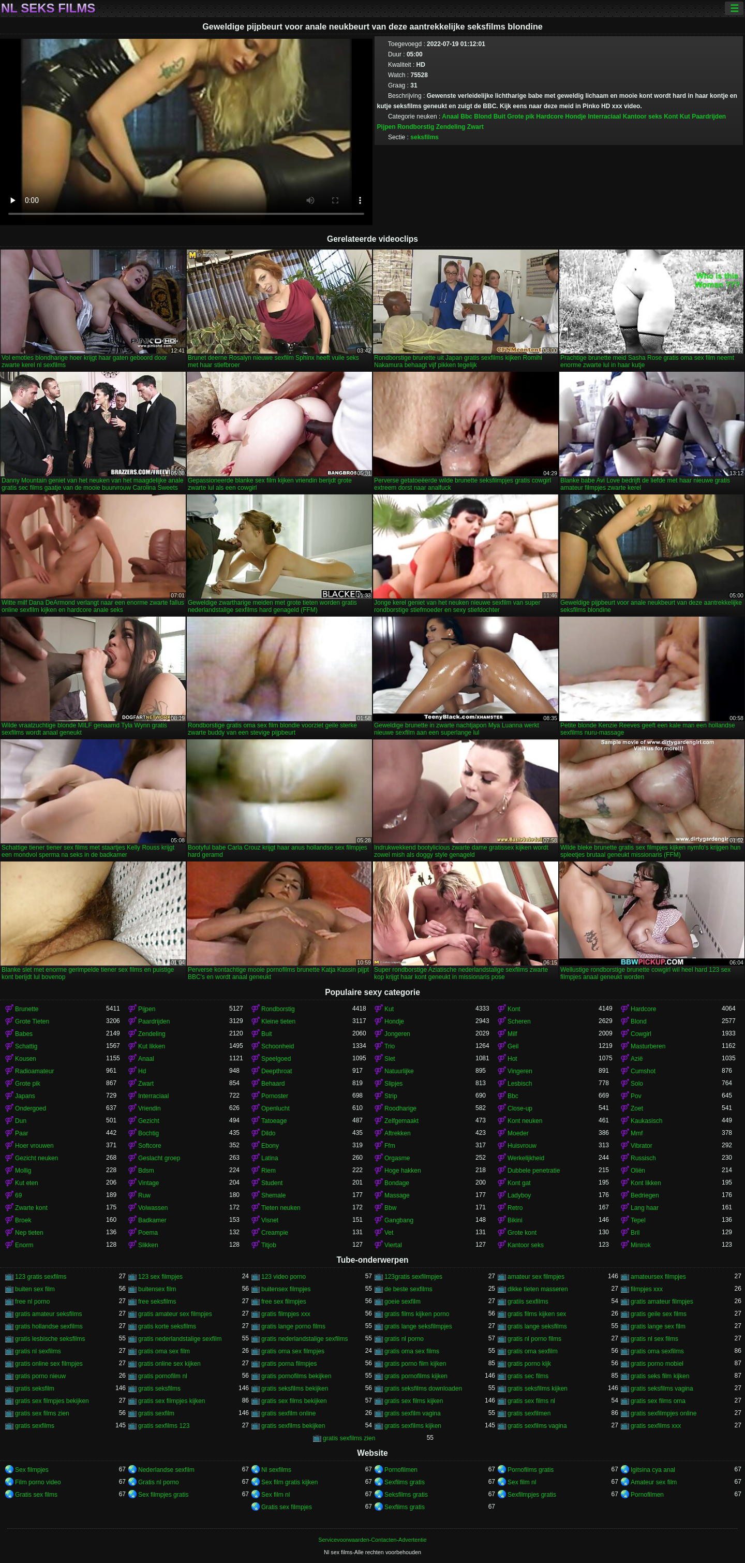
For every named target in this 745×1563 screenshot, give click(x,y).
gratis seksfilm (34, 1388)
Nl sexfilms (276, 1469)
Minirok (641, 1245)
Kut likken (151, 1046)
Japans (25, 1096)
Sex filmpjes (32, 1469)
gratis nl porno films (534, 1338)
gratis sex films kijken (413, 1401)
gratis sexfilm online (288, 1413)
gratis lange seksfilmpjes (418, 1326)
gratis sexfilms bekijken (293, 1425)
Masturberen (648, 1046)
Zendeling (451, 126)
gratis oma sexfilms (657, 1351)
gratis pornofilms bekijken (296, 1376)
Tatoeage (274, 1120)
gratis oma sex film (164, 1351)
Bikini (515, 1220)
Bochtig (148, 1133)
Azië (637, 1058)
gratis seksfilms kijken (538, 1388)
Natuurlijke (399, 1071)
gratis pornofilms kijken (416, 1376)
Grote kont (522, 1232)
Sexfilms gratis (404, 1482)
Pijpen (386, 126)
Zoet (637, 1108)
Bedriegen (645, 1195)
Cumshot (643, 1071)
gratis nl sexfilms (38, 1351)
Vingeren (520, 1071)
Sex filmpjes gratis (163, 1494)
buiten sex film (35, 1289)
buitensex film (157, 1289)
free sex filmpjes (283, 1301)
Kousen (25, 1058)
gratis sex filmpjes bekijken (52, 1401)
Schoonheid (277, 1046)
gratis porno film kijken (415, 1363)
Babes (24, 1034)
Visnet (269, 1220)
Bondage (396, 1183)
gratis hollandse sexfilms (49, 1326)
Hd (142, 1071)
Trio (389, 1046)
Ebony (270, 1145)
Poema (148, 1232)
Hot (512, 1058)
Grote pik (520, 116)
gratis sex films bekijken (294, 1401)
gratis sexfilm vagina (412, 1413)
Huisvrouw (522, 1145)
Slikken (148, 1245)
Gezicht (148, 1120)
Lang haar (645, 1207)
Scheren (519, 1021)
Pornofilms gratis (531, 1469)
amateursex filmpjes (658, 1276)
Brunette (26, 1009)
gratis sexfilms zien (349, 1438)
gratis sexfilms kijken (412, 1425)
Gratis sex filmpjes (286, 1507)
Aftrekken (397, 1133)
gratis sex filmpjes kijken (171, 1401)
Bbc (466, 116)
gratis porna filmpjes (289, 1363)
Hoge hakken (402, 1170)
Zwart (475, 126)
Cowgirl (641, 1034)
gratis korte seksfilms (167, 1326)
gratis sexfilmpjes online (663, 1413)
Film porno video (38, 1482)
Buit (499, 116)
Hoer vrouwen (34, 1145)
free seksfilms (157, 1301)
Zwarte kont (31, 1207)
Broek (23, 1220)
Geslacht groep (159, 1158)
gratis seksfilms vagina (662, 1388)
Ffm (389, 1145)
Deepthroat (276, 1071)
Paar (21, 1133)
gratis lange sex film (658, 1326)
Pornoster (274, 1096)
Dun (20, 1120)
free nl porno (32, 1301)
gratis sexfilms (34, 1425)
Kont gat (519, 1183)
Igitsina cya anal (653, 1469)
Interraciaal (604, 116)
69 (18, 1195)
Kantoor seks (642, 116)
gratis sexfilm (156, 1413)
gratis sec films (528, 1376)
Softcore (149, 1145)
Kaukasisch (646, 1120)
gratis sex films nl (531, 1401)
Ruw (144, 1195)
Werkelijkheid (526, 1158)
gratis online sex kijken (169, 1363)
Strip (390, 1096)
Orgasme (397, 1158)
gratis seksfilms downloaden (423, 1388)
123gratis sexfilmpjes (413, 1276)
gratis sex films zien (42, 1413)
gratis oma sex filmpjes (292, 1351)
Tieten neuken (281, 1207)
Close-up (520, 1108)
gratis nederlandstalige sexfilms (304, 1338)
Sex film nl (522, 1482)
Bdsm (146, 1170)
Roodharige (400, 1108)
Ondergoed (30, 1108)
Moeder (518, 1133)
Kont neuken (525, 1120)
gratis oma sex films (411, 1351)
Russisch (643, 1158)
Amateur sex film (654, 1482)
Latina (269, 1158)
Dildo (268, 1133)
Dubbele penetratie (534, 1170)
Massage (397, 1195)
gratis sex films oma (658, 1401)
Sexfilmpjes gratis (532, 1494)
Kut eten (26, 1183)
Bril (635, 1232)
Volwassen (153, 1207)
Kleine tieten (278, 1021)
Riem (268, 1170)
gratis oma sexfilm (533, 1351)
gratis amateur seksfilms (48, 1314)
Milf (512, 1034)
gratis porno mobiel (657, 1363)
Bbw (390, 1207)
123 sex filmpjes (160, 1276)
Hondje (575, 116)
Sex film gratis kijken (289, 1482)
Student (271, 1183)
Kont (671, 116)
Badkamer (152, 1220)
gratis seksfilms (159, 1388)
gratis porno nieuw (40, 1376)
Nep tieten (29, 1232)
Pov (636, 1096)
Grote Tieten (32, 1021)
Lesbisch (520, 1083)
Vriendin (149, 1108)
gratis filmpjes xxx (285, 1314)
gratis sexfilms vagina (537, 1425)
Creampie (274, 1232)
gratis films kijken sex (537, 1314)
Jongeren (397, 1034)
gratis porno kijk (529, 1363)
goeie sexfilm (402, 1301)
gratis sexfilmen (529, 1413)
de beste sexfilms (408, 1289)
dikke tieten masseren (538, 1289)
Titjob (268, 1245)
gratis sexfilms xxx (656, 1425)
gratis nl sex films (654, 1338)
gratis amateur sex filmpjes (175, 1314)
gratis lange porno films (293, 1326)
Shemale (273, 1195)
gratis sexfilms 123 (163, 1425)
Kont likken (646, 1183)
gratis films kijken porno (416, 1314)
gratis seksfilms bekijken (294, 1388)
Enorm (24, 1245)
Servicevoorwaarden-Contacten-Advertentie (372, 1540)
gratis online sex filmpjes (49, 1363)
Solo (637, 1083)
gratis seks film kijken (660, 1376)
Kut (685, 116)
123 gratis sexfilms (40, 1276)
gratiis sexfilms (528, 1301)
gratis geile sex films (659, 1314)
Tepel (638, 1220)
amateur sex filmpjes (536, 1276)
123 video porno (283, 1276)
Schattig (26, 1046)
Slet (389, 1058)
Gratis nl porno (158, 1482)
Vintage (148, 1183)
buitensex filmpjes (285, 1289)
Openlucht (275, 1108)
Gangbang (398, 1220)
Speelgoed (276, 1058)
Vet (388, 1232)
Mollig (23, 1170)
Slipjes (393, 1083)
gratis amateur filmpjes (662, 1301)
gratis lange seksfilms (537, 1326)
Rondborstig (415, 126)
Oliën (638, 1170)
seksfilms (424, 137)
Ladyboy (519, 1195)
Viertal (393, 1245)
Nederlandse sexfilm (166, 1469)
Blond (482, 116)
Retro (515, 1207)
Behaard (273, 1083)
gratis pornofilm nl (162, 1376)
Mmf (637, 1133)
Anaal (450, 116)
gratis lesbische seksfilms (50, 1338)
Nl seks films (48, 8)
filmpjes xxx (647, 1289)
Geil (513, 1046)
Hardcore (549, 116)
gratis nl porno (404, 1338)
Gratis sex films (36, 1494)
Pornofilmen (401, 1469)
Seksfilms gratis (406, 1494)
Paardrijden (709, 116)
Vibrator (641, 1145)
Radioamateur (34, 1071)
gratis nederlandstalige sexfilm (179, 1338)
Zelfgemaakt (401, 1120)
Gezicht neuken (36, 1158)
